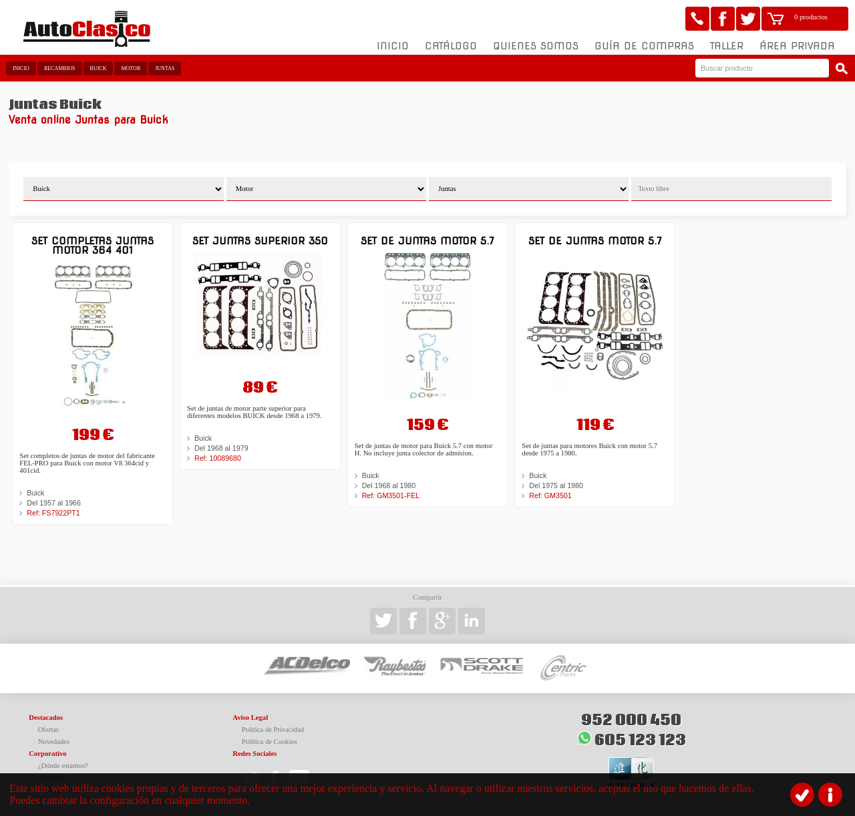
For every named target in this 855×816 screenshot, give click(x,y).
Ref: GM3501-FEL (390, 495)
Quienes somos (535, 46)
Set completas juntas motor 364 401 (92, 245)
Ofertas (48, 729)
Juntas (164, 68)
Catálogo (451, 46)
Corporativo (47, 753)
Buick (98, 68)
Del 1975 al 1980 (556, 485)
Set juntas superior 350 (260, 240)
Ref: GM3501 (550, 495)
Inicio (393, 46)
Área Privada (797, 46)
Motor (130, 68)
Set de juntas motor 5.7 (427, 240)
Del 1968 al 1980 (389, 485)
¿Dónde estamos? (63, 765)
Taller (726, 46)
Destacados (46, 717)
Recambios (59, 68)
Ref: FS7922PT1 (53, 513)
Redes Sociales (254, 753)
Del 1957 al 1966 (54, 503)
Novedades (53, 741)
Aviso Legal (250, 717)
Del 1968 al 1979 (221, 448)
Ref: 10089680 (217, 458)
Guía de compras (644, 46)
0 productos (811, 17)
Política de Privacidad (273, 729)
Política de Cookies (269, 741)
